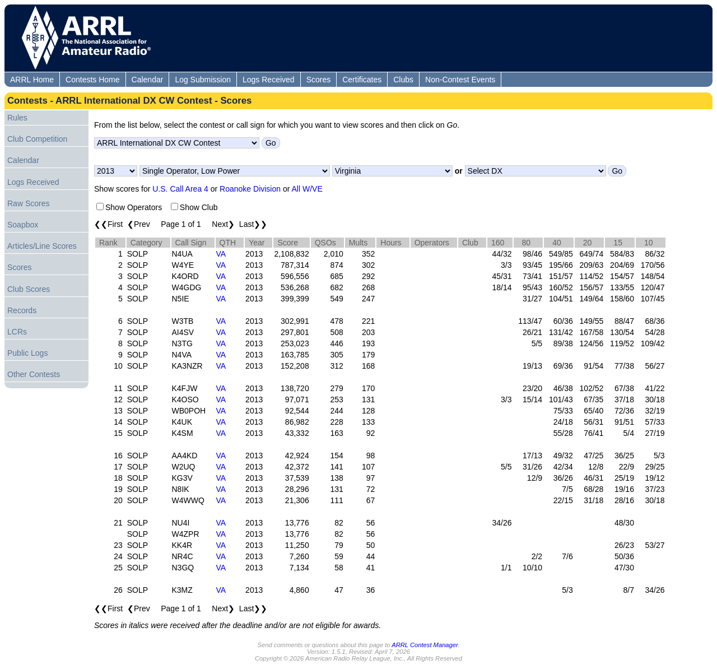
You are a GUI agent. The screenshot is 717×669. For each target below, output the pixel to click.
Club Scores (28, 289)
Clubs (403, 79)
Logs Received (269, 79)
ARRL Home (32, 79)
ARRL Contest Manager (425, 645)
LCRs (17, 331)
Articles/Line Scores (42, 245)
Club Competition (37, 138)
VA (221, 253)
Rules (17, 117)
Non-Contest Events (460, 79)
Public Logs (27, 353)
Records (21, 310)
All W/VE (307, 188)
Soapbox (22, 224)
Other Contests (33, 374)
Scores (318, 79)
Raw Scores (28, 203)
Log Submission (203, 79)
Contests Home (92, 79)
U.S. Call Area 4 (180, 188)
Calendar (148, 79)
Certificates (361, 79)
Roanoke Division (250, 188)
